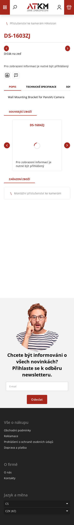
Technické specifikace (41, 86)
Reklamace (11, 436)
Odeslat (37, 399)
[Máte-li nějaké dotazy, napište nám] (16, 75)
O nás (8, 472)
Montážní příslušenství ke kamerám (37, 193)
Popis (12, 86)
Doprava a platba (15, 447)
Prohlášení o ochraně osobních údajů (28, 442)
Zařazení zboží (19, 179)
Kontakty (9, 478)
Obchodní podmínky (17, 430)
